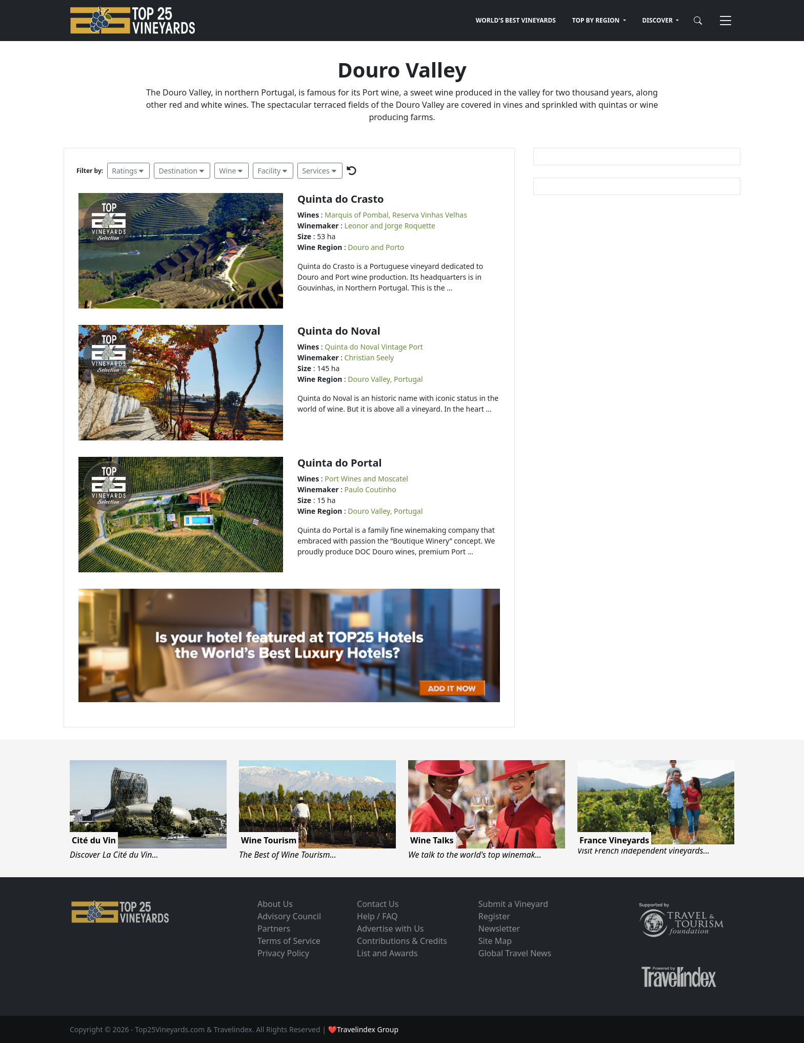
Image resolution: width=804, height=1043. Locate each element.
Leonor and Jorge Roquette (390, 225)
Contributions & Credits (402, 941)
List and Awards (387, 953)
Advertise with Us (390, 928)
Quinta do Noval (338, 331)
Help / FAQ (377, 916)
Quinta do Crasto (340, 199)
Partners (273, 928)
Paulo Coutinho (370, 489)
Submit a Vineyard (513, 904)
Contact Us (377, 904)
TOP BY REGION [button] (596, 20)
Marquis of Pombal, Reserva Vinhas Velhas (396, 215)
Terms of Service (288, 941)
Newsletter (499, 928)
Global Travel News (514, 953)
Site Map (495, 941)
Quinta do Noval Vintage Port (374, 347)
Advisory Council (289, 916)
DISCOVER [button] (658, 20)
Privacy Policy (283, 953)
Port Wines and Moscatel (366, 479)
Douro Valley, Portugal (385, 379)
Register (494, 916)
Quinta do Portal (339, 463)
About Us (275, 904)
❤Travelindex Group (363, 1029)
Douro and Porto (376, 247)
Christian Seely (369, 357)
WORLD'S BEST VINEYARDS (516, 20)
